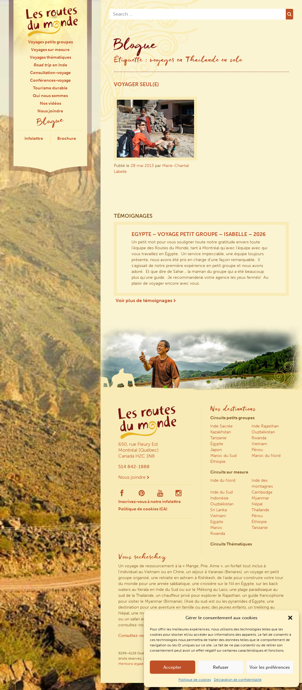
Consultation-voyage (50, 72)
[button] (290, 618)
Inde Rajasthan (265, 426)
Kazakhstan (220, 432)
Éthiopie (218, 461)
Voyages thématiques (50, 57)
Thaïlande (260, 509)
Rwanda (259, 437)
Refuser (221, 667)
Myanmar (260, 498)
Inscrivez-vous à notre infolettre (149, 501)
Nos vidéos (50, 103)
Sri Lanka (218, 509)
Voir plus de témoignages (146, 300)
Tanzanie (218, 437)
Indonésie (219, 498)
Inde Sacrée (221, 426)
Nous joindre (50, 111)
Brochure (66, 138)
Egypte (216, 521)
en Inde (50, 65)
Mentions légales (131, 664)
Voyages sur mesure (50, 49)
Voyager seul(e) (136, 84)
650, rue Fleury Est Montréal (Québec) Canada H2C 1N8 (138, 450)
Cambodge (262, 492)
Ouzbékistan (263, 432)
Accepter (172, 667)
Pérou (257, 449)
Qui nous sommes (50, 95)
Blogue (50, 122)
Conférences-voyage (50, 80)
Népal (257, 504)
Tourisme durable (50, 88)
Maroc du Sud (223, 455)
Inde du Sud (221, 492)
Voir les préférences (270, 667)
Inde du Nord (222, 480)
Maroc (216, 527)
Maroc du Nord (266, 455)
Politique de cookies (194, 680)
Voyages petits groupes (50, 42)
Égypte (216, 443)
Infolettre (33, 138)
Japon (216, 449)
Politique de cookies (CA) (142, 509)
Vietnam (259, 443)
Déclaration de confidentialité (238, 680)
